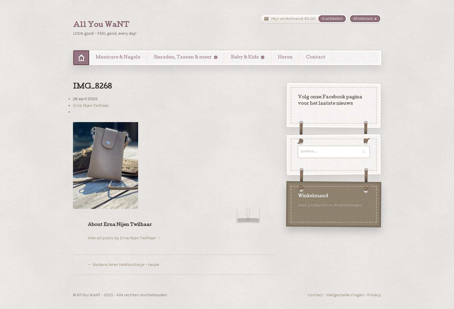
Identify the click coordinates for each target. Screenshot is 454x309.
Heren (285, 57)
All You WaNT (101, 25)
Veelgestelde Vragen (345, 295)
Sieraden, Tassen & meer (183, 57)
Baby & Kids (245, 57)
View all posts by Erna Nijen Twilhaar (124, 238)
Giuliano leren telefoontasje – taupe (123, 264)
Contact (315, 57)
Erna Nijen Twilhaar (91, 105)
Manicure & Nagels (118, 57)
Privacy (374, 295)
